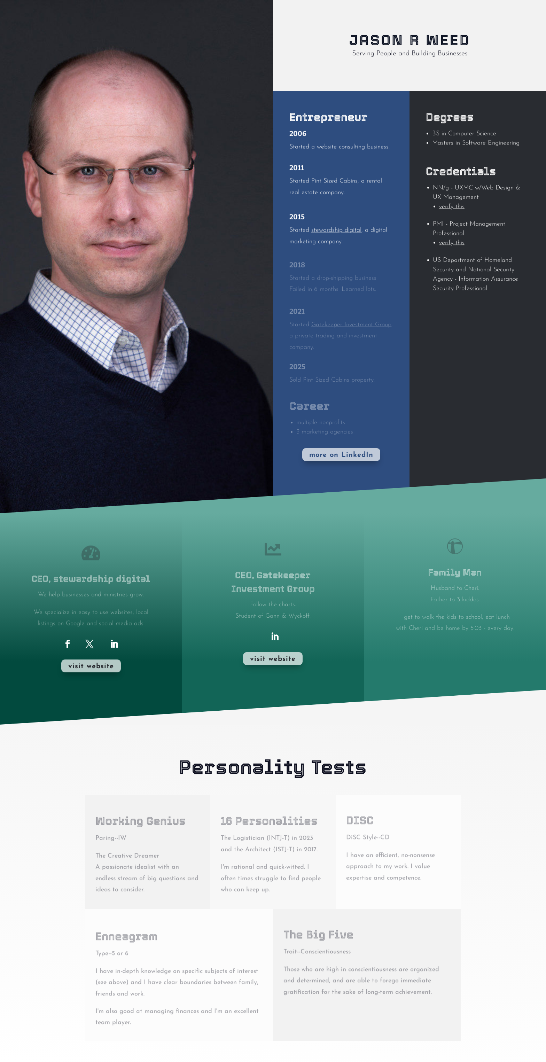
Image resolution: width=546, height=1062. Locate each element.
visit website (91, 666)
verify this (452, 214)
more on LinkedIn (341, 455)
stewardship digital (336, 232)
